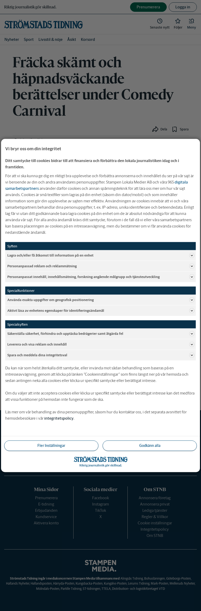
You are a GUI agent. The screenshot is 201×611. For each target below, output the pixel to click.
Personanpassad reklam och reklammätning (100, 266)
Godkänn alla (149, 445)
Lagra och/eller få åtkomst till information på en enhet (100, 255)
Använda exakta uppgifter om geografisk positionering (100, 300)
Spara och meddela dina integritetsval (100, 355)
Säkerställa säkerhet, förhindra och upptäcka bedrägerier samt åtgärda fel (100, 333)
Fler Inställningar (51, 445)
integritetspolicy (59, 418)
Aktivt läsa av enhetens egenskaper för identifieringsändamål (100, 310)
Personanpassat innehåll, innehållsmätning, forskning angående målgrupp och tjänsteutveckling (100, 277)
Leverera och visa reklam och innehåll (100, 344)
